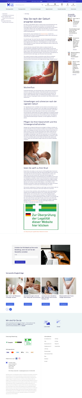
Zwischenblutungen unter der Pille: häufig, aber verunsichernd (32, 296)
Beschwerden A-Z (47, 343)
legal (41, 1)
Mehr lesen (75, 25)
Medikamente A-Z (47, 346)
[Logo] (10, 4)
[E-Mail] (26, 257)
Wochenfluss (4, 13)
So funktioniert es (47, 338)
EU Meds (56, 341)
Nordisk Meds (57, 346)
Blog (45, 356)
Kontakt (45, 361)
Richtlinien (46, 358)
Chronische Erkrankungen (35, 9)
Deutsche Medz (44, 33)
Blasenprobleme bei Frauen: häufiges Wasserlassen (66, 296)
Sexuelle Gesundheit (62, 9)
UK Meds (56, 338)
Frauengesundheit (21, 9)
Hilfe (19, 324)
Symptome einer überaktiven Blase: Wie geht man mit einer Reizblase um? (49, 297)
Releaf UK (57, 343)
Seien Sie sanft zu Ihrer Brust (7, 22)
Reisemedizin (73, 9)
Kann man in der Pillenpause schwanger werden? (13, 296)
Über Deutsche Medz (48, 353)
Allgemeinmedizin (49, 9)
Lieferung (46, 348)
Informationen (47, 336)
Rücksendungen (47, 351)
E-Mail (16, 254)
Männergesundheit (9, 9)
